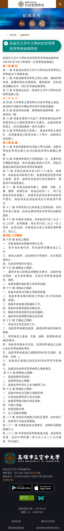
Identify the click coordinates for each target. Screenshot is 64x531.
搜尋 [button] (60, 4)
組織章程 (24, 35)
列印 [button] (32, 23)
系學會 (13, 35)
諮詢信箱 (16, 521)
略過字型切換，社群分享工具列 (32, 17)
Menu (4, 4)
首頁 (4, 35)
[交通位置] (8, 480)
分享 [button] (42, 23)
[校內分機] (35, 472)
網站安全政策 (48, 521)
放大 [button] (22, 23)
